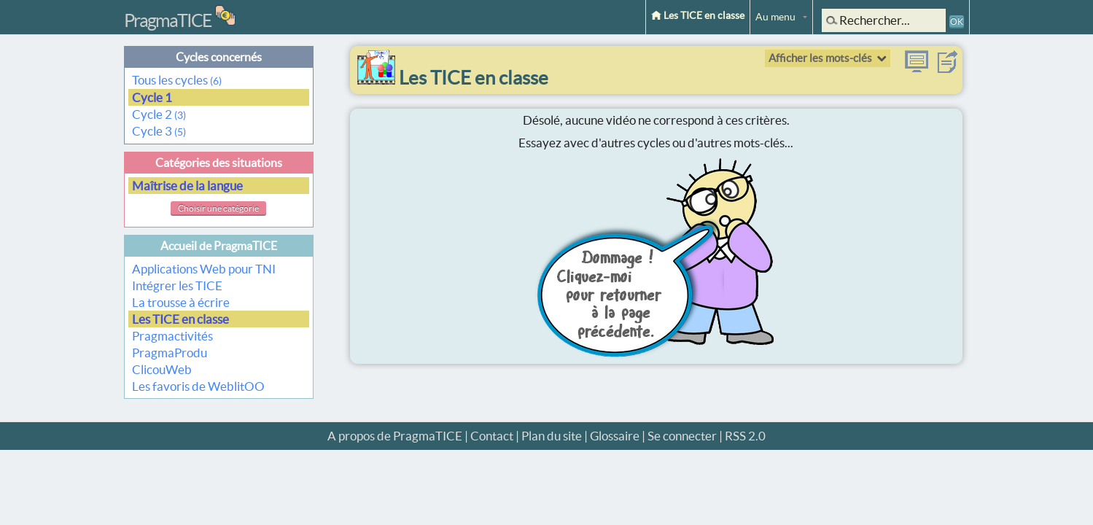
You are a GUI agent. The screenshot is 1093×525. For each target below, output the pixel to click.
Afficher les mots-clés (820, 58)
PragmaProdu (169, 352)
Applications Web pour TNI (204, 269)
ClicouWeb (162, 369)
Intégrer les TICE (177, 285)
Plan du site (551, 436)
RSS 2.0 (745, 436)
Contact (491, 436)
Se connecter (682, 436)
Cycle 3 (159, 131)
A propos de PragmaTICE (394, 436)
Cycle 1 (153, 97)
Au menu (775, 17)
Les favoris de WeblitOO (198, 386)
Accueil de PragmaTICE (218, 245)
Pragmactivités (172, 336)
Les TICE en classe (697, 15)
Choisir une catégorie (218, 208)
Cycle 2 (159, 114)
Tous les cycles (177, 80)
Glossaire (614, 436)
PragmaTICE (167, 20)
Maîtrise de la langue (188, 185)
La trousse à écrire (181, 302)
